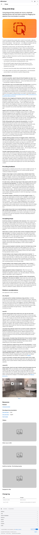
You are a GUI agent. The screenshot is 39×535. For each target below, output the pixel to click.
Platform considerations (10, 290)
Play (19, 398)
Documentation (11, 508)
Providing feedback (8, 166)
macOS (4, 311)
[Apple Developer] (3, 1)
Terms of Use (3, 533)
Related (4, 404)
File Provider (5, 416)
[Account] (34, 1)
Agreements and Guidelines (16, 533)
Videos (4, 420)
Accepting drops (7, 218)
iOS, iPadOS (5, 296)
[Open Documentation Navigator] (1, 4)
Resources (5, 402)
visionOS (4, 365)
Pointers (29, 355)
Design (6, 4)
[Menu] (37, 1)
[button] (32, 1)
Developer (5, 508)
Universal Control (6, 406)
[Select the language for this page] (36, 531)
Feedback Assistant (18, 529)
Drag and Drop (5, 414)
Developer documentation (9, 410)
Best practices (7, 76)
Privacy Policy (8, 533)
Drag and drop (5, 412)
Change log (6, 494)
